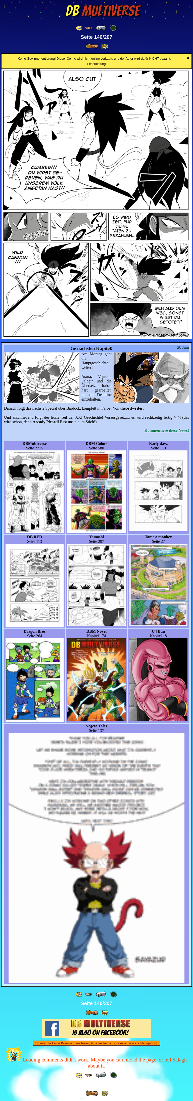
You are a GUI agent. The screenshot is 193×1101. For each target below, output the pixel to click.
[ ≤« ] (88, 28)
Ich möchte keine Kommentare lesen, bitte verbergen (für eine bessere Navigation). (96, 1043)
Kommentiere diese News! (166, 430)
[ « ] (101, 28)
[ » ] (92, 46)
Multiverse (102, 11)
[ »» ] (105, 46)
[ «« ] (79, 28)
